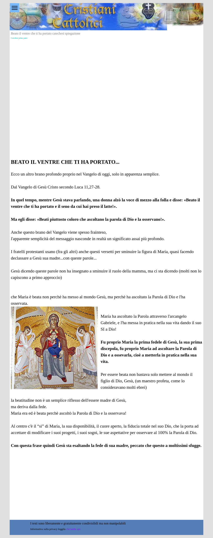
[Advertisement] (106, 69)
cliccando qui (73, 529)
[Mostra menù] (14, 7)
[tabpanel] (106, 309)
